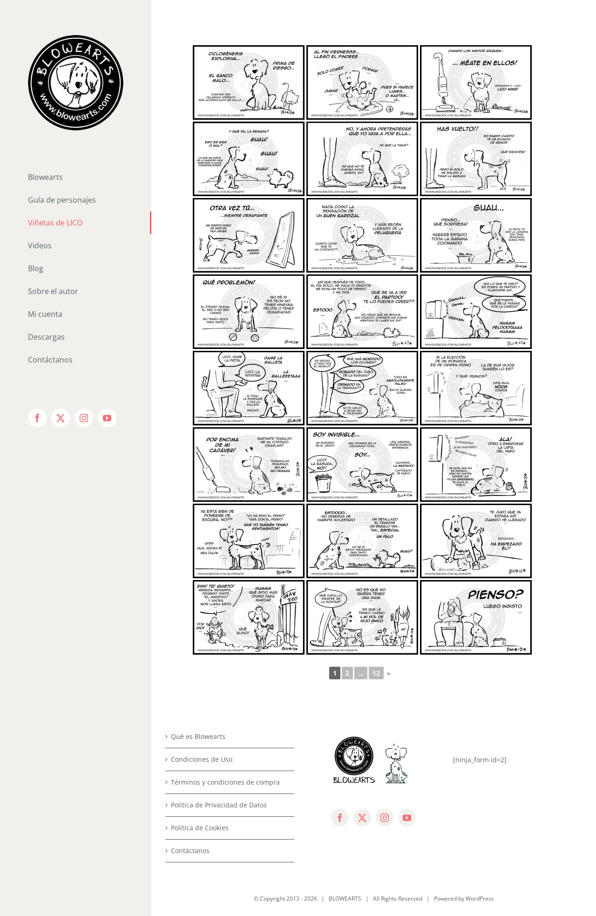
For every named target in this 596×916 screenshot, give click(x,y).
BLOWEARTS (345, 898)
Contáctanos (190, 850)
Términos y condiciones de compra (225, 782)
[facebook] (340, 818)
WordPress (480, 898)
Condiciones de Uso (201, 759)
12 (376, 673)
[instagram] (384, 818)
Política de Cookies (200, 827)
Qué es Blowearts (198, 736)
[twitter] (362, 818)
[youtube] (407, 818)
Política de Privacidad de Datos (219, 804)
